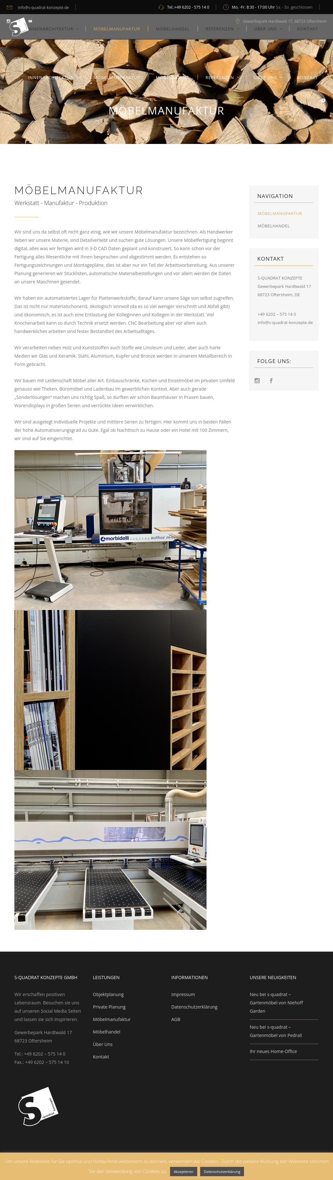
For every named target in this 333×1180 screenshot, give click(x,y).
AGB (175, 1019)
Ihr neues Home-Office (273, 1051)
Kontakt (101, 1057)
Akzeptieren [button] (183, 1171)
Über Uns (102, 1044)
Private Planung (109, 1007)
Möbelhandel (274, 226)
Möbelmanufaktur (280, 213)
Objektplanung (108, 994)
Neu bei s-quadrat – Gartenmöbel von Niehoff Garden (276, 1002)
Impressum (183, 994)
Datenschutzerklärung (194, 1007)
